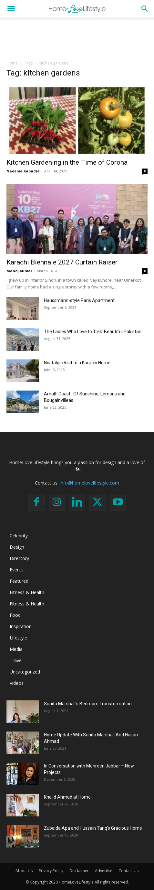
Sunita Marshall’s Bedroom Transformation (88, 703)
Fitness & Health (27, 592)
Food (15, 615)
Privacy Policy (51, 870)
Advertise (103, 870)
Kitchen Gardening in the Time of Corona (67, 162)
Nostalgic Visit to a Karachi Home (77, 362)
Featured (19, 581)
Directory (19, 558)
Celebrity (19, 536)
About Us (24, 870)
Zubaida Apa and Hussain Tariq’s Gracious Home (93, 828)
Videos (17, 683)
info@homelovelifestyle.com (89, 483)
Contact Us (128, 870)
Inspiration (21, 626)
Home (12, 63)
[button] (11, 9)
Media (16, 649)
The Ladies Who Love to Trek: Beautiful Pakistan (92, 331)
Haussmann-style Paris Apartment (79, 300)
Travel (16, 660)
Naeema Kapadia (23, 171)
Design (17, 547)
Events (17, 570)
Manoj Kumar (19, 270)
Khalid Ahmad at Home (67, 797)
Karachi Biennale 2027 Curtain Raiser (62, 262)
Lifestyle (18, 638)
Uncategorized (25, 672)
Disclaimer (79, 870)
